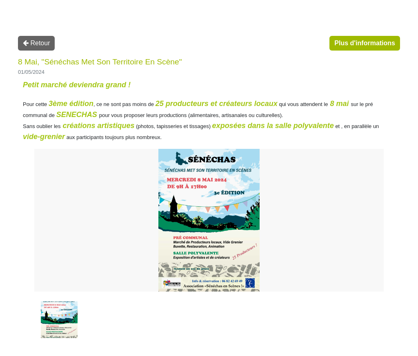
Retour (36, 43)
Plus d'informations (364, 43)
